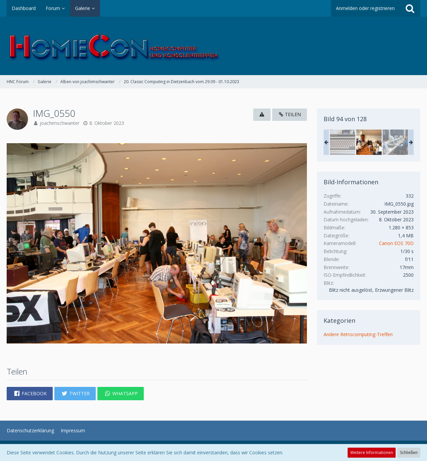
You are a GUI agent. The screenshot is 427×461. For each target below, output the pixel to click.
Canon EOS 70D (396, 243)
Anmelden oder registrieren (365, 8)
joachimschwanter (59, 123)
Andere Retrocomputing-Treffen (358, 334)
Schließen (409, 452)
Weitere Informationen (371, 452)
